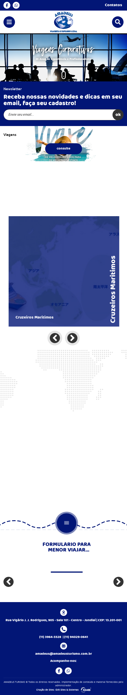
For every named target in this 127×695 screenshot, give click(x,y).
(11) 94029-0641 (76, 637)
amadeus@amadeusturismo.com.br (63, 654)
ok (118, 114)
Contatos (114, 5)
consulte (63, 148)
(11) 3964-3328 (50, 637)
